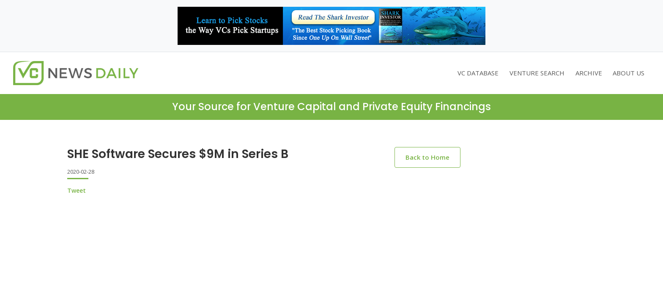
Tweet (76, 190)
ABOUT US (628, 73)
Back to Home (427, 157)
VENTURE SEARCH (537, 73)
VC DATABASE (478, 73)
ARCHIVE (588, 73)
